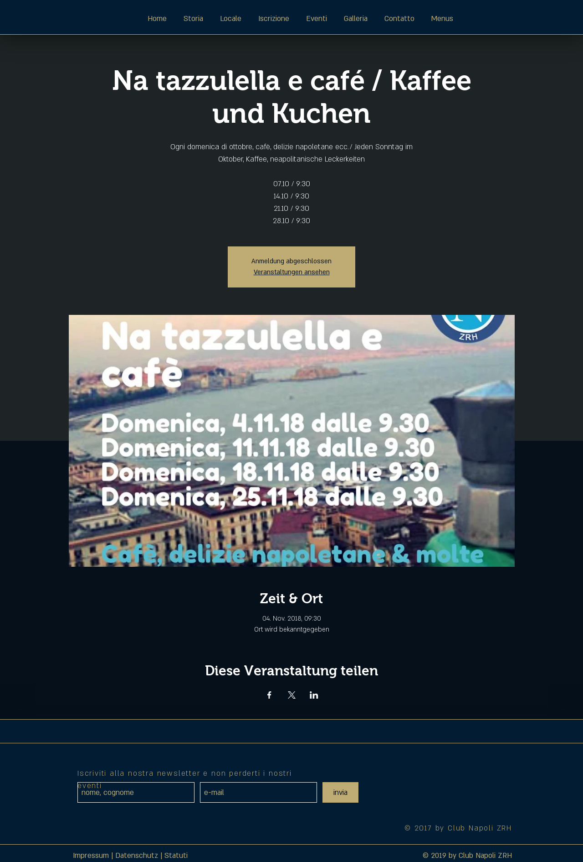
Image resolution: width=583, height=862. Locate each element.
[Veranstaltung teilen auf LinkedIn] (314, 695)
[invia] (340, 792)
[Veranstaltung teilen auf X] (291, 695)
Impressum (91, 856)
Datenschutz (136, 856)
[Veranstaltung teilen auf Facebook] (269, 695)
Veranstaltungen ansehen (292, 272)
